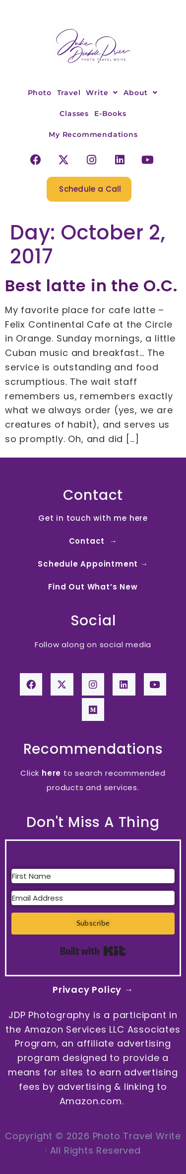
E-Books (110, 113)
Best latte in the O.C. (91, 285)
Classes (74, 113)
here (51, 773)
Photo (40, 92)
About (141, 92)
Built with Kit (93, 951)
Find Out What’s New (92, 587)
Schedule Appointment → (93, 564)
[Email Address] (93, 898)
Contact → (93, 541)
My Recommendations (93, 134)
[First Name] (93, 876)
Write (102, 92)
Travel (69, 92)
